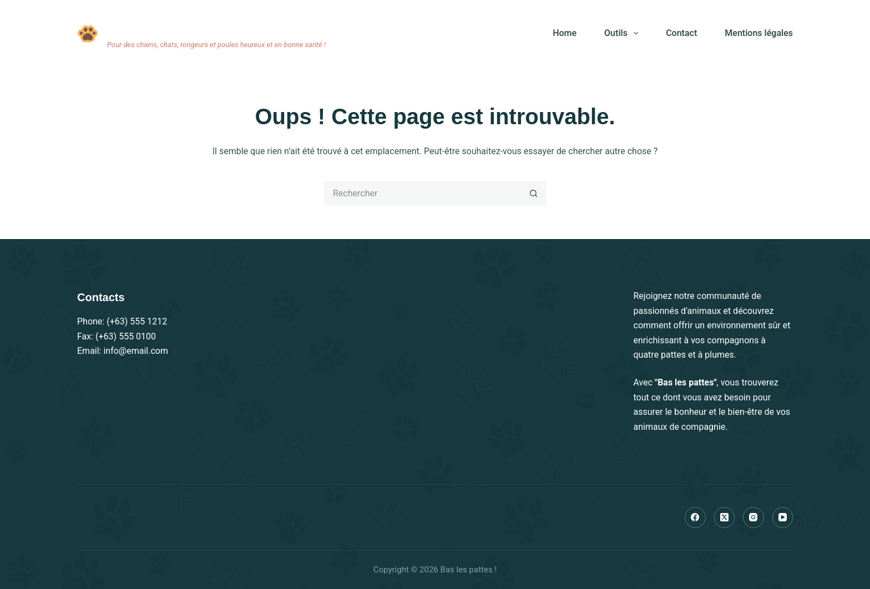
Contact (681, 33)
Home (564, 33)
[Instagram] (753, 517)
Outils (623, 33)
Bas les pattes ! (154, 26)
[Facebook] (695, 517)
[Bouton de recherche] (533, 193)
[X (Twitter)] (724, 517)
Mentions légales (759, 33)
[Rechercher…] (422, 193)
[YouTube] (782, 517)
